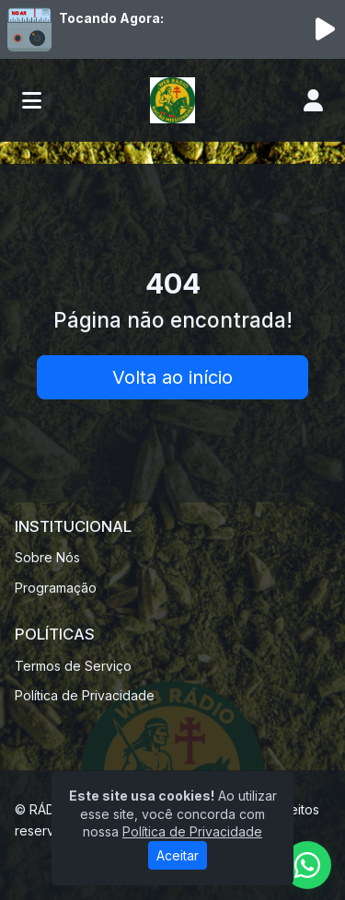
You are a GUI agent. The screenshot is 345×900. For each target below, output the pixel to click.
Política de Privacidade (85, 695)
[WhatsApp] (307, 865)
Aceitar (177, 855)
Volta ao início (172, 377)
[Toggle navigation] (31, 100)
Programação (56, 587)
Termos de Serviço (73, 666)
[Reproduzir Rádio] (325, 29)
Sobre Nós (47, 557)
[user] (313, 100)
